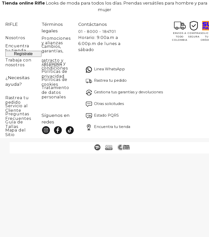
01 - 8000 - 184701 (97, 31)
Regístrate (23, 54)
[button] (23, 99)
